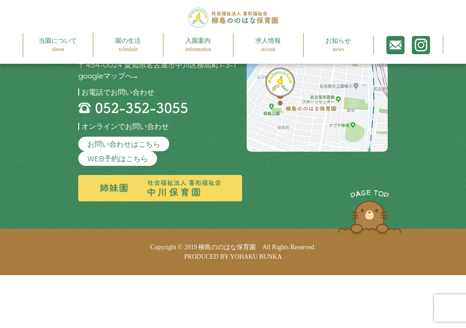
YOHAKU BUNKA (256, 256)
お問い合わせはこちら (123, 144)
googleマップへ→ (107, 75)
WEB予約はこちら (117, 158)
